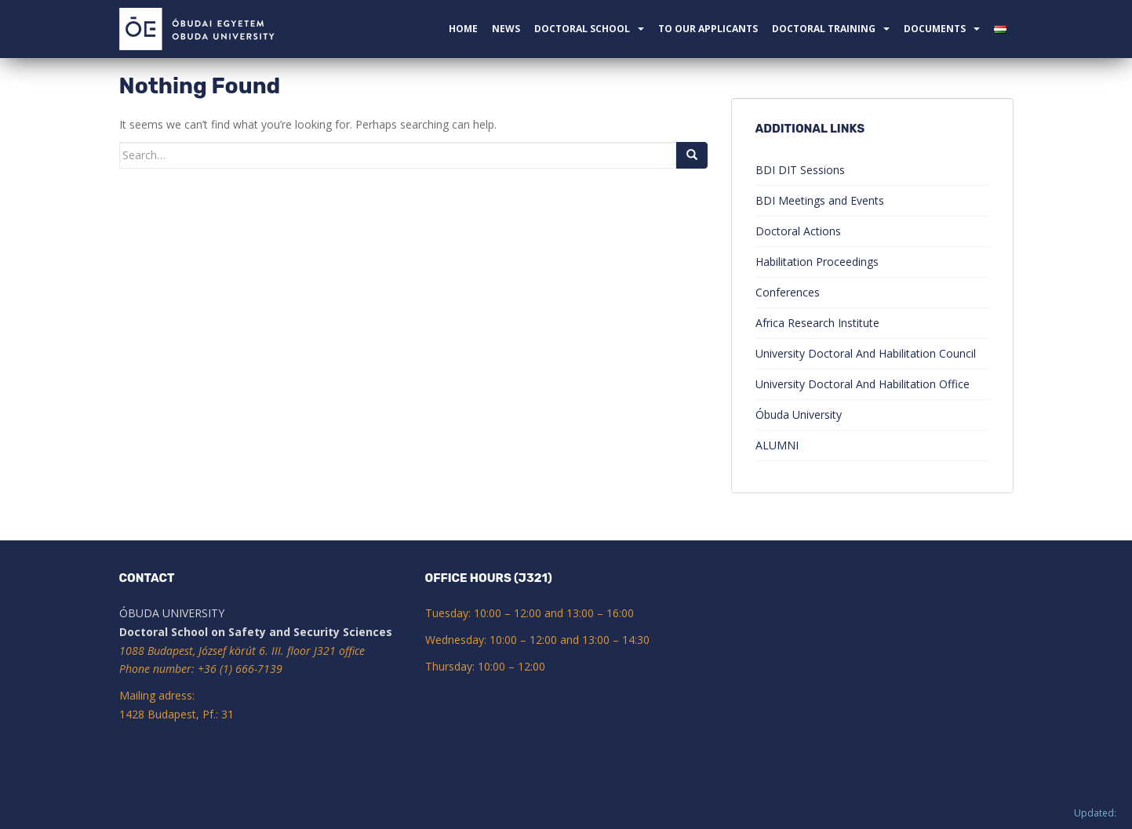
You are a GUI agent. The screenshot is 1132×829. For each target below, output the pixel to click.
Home (463, 28)
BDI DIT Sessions (800, 169)
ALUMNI (777, 445)
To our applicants (708, 28)
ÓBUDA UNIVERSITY (171, 612)
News (506, 28)
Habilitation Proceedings (817, 261)
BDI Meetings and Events (819, 200)
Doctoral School (582, 28)
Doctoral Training (823, 28)
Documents (935, 28)
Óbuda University (798, 414)
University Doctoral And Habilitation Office (862, 383)
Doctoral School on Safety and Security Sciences (255, 631)
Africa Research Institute (817, 322)
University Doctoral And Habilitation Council (865, 353)
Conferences (787, 292)
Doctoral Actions (798, 231)
